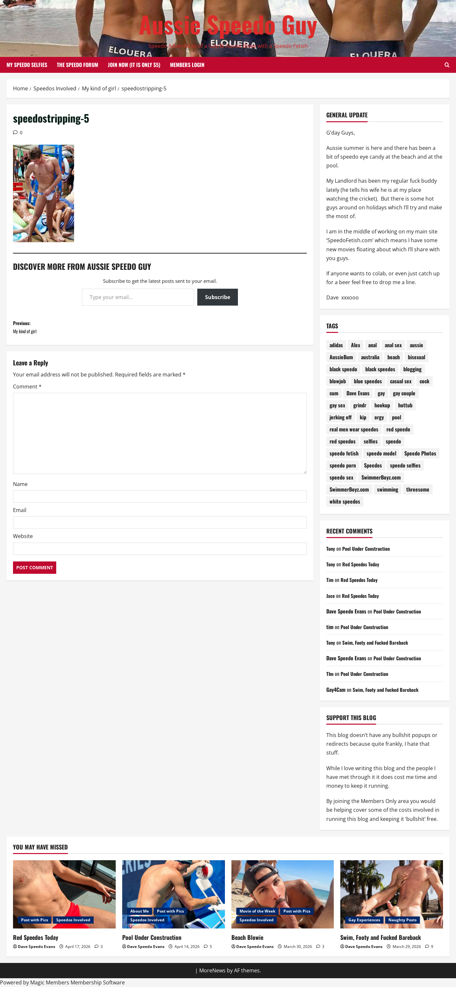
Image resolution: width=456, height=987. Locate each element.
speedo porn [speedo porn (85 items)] (343, 465)
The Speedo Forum (77, 65)
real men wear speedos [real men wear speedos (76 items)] (354, 429)
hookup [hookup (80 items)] (382, 405)
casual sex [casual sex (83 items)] (400, 381)
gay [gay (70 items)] (381, 393)
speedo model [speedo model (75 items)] (381, 453)
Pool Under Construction (369, 548)
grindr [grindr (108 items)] (359, 405)
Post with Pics (34, 920)
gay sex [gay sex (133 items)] (337, 405)
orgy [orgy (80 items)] (379, 417)
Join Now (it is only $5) (134, 65)
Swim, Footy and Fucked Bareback (378, 642)
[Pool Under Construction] (173, 894)
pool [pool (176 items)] (396, 417)
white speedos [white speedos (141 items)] (345, 501)
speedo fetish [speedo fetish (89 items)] (344, 453)
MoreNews (212, 970)
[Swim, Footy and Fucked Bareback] (391, 894)
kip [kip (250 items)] (363, 417)
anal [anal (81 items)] (372, 345)
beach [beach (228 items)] (393, 357)
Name (20, 488)
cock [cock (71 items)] (424, 381)
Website (23, 540)
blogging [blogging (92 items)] (412, 369)
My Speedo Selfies (27, 65)
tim (329, 627)
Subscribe (217, 297)
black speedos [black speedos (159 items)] (380, 369)
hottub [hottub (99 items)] (405, 405)
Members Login (187, 65)
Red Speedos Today (363, 564)
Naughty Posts (402, 920)
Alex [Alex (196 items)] (355, 345)
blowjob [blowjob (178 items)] (338, 381)
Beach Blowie (247, 937)
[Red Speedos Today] (64, 894)
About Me (139, 911)
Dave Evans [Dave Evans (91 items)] (358, 393)
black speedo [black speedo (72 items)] (343, 369)
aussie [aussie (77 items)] (416, 345)
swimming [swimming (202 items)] (387, 489)
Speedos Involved (73, 920)
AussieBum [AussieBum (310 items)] (341, 357)
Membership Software (98, 982)
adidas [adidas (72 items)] (336, 345)
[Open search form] (447, 65)
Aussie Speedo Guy (228, 24)
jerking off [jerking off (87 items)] (341, 417)
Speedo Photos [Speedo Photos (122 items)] (420, 453)
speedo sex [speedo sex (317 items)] (341, 477)
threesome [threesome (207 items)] (417, 489)
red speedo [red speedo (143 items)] (398, 429)
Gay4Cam (335, 689)
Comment (27, 390)
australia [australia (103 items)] (370, 357)
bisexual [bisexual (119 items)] (416, 357)
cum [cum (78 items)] (334, 393)
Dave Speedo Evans (346, 611)
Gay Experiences (364, 920)
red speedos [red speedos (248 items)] (343, 441)
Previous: (86, 329)
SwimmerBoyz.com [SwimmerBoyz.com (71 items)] (349, 489)
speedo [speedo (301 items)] (393, 441)
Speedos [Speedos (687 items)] (373, 465)
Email (19, 514)
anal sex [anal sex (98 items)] (393, 345)
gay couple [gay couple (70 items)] (404, 393)
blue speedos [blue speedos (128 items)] (368, 381)
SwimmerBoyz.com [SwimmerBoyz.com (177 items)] (381, 477)
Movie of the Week (257, 911)
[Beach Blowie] (282, 894)
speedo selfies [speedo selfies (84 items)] (405, 465)
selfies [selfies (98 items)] (371, 441)
